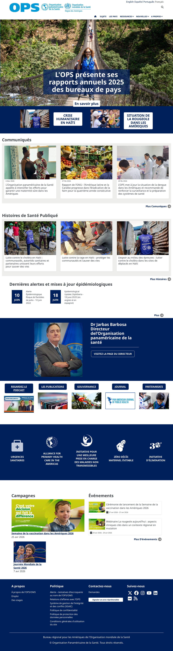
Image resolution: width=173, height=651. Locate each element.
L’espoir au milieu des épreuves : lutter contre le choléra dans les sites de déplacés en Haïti (140, 260)
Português (148, 1)
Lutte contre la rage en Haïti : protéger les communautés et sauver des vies (86, 259)
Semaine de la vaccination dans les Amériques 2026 (42, 532)
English (130, 1)
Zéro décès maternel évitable (121, 458)
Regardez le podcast (19, 388)
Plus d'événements (145, 538)
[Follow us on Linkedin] (155, 593)
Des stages (17, 599)
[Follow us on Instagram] (142, 593)
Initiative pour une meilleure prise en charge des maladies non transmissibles (86, 458)
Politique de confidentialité (63, 609)
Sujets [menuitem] (103, 16)
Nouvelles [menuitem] (141, 16)
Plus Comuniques (156, 206)
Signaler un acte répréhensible (105, 599)
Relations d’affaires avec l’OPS (65, 598)
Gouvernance (86, 386)
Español (138, 1)
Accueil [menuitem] (95, 17)
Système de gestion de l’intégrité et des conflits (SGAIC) (66, 604)
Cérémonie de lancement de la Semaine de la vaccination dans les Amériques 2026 (132, 505)
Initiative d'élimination (155, 458)
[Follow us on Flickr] (130, 598)
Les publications (52, 386)
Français (159, 1)
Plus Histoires (158, 279)
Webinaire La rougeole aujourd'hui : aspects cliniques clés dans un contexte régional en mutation (131, 524)
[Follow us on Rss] (135, 598)
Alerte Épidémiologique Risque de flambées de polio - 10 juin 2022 (35, 297)
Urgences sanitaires (17, 458)
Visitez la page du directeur (113, 353)
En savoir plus (87, 103)
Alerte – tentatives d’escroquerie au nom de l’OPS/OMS (66, 593)
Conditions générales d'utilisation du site (67, 622)
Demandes (94, 591)
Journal (120, 386)
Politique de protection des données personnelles (64, 615)
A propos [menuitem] (156, 16)
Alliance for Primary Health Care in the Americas (52, 458)
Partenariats (154, 386)
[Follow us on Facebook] (136, 593)
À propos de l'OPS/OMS (23, 591)
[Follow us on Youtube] (149, 593)
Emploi (15, 595)
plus (156, 315)
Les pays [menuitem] (113, 16)
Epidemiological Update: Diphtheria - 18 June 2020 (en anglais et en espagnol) (73, 297)
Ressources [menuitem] (126, 16)
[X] (130, 593)
